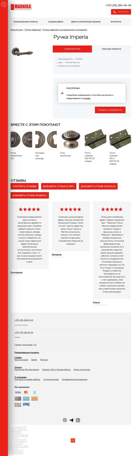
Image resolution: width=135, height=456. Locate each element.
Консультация (21, 360)
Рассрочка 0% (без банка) (27, 370)
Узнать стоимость (110, 109)
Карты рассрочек (82, 370)
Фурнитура (116, 22)
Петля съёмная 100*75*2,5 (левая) (90, 157)
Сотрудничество (51, 379)
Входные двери (55, 22)
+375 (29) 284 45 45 (24, 320)
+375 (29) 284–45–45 (118, 5)
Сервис (18, 357)
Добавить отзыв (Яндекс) (30, 195)
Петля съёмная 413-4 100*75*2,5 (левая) (114, 158)
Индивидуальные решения (74, 379)
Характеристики (72, 49)
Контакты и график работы (27, 379)
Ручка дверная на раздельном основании (65, 30)
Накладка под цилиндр (39, 155)
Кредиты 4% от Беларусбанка (56, 370)
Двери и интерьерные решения (85, 22)
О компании (20, 377)
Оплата (18, 367)
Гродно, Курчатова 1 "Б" (26, 345)
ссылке (86, 98)
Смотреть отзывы (25, 186)
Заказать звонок (120, 12)
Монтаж (44, 360)
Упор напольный (65, 154)
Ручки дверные (33, 30)
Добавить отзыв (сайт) (58, 186)
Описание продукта (111, 49)
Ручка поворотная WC (16, 155)
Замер (34, 360)
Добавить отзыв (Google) (98, 186)
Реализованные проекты (26, 22)
